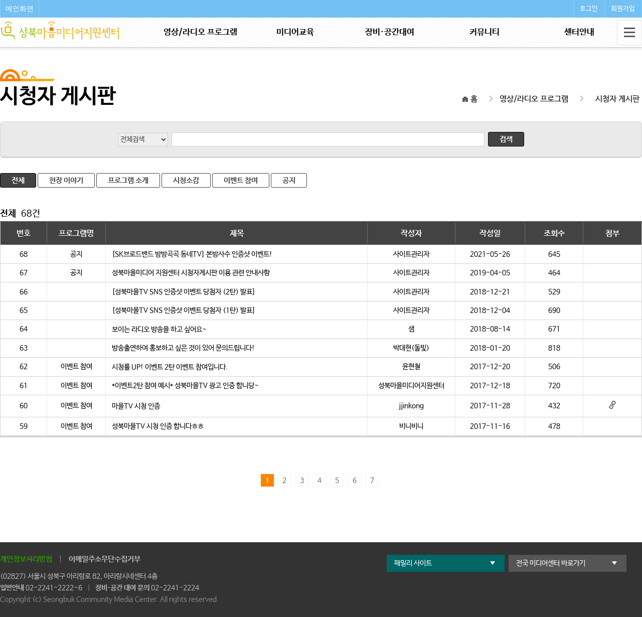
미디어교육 (295, 32)
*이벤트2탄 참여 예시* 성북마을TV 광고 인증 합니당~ (185, 386)
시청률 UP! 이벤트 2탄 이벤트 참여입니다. (170, 367)
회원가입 (623, 9)
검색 (506, 139)
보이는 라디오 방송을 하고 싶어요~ (159, 330)
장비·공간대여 (389, 32)
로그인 (589, 9)
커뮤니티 (484, 32)
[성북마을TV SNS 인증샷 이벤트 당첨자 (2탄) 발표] (183, 292)
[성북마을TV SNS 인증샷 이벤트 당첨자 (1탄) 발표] (183, 310)
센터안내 (579, 32)
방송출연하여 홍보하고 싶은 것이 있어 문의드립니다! (183, 348)
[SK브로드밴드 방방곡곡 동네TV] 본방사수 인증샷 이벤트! (192, 254)
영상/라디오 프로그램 (200, 32)
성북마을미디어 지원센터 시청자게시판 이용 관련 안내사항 (191, 273)
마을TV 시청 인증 (136, 406)
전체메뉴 (629, 32)
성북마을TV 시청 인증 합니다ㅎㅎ (158, 426)
